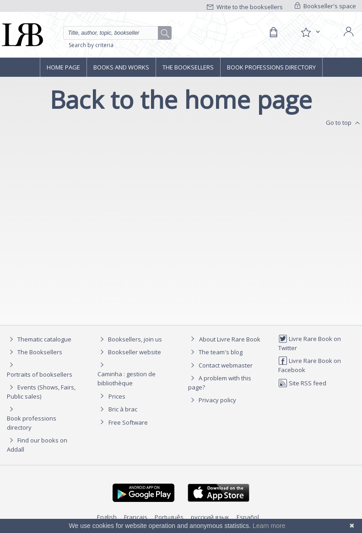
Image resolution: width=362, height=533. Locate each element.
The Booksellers (188, 67)
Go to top (344, 123)
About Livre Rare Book (229, 339)
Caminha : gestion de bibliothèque (126, 378)
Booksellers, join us (129, 339)
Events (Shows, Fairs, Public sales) (41, 391)
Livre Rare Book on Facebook (309, 365)
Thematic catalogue (39, 339)
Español (248, 517)
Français (135, 517)
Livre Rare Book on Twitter (309, 343)
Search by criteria (91, 45)
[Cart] (273, 32)
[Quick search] (117, 33)
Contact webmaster (220, 365)
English (107, 517)
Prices (116, 396)
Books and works (121, 67)
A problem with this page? (219, 382)
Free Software (128, 422)
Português (169, 517)
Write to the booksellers (245, 7)
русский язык (210, 517)
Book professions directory (271, 67)
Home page (63, 67)
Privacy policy (212, 400)
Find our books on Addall (37, 444)
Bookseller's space (325, 6)
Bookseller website (129, 352)
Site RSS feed (302, 383)
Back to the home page (181, 99)
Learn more (269, 525)
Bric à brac (122, 409)
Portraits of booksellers (39, 374)
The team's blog (215, 352)
